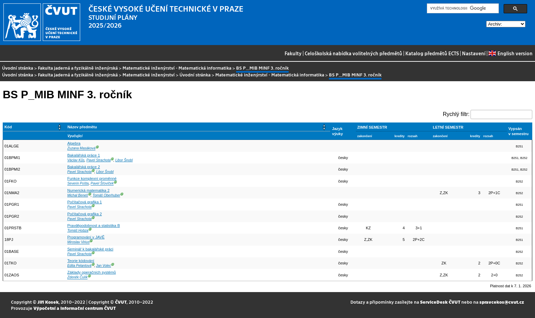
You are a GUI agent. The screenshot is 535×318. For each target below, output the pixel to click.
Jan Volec (103, 266)
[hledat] (462, 8)
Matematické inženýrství (148, 74)
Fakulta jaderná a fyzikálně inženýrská (78, 67)
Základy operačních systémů (91, 272)
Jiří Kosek (48, 301)
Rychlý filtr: (456, 114)
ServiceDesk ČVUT (440, 301)
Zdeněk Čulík (77, 277)
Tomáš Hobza (77, 230)
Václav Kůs (75, 160)
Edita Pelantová (79, 266)
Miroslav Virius (78, 242)
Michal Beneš (77, 195)
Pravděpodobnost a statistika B (93, 225)
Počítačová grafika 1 (84, 202)
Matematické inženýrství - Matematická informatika (176, 67)
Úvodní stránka (17, 67)
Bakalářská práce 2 (83, 167)
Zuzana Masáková (81, 148)
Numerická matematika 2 (88, 190)
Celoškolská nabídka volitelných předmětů (353, 53)
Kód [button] (8, 127)
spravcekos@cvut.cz (501, 301)
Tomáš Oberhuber (106, 195)
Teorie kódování (80, 261)
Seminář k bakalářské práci (90, 249)
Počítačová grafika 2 (84, 214)
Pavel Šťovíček (102, 184)
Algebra (74, 143)
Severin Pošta (78, 184)
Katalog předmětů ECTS (432, 53)
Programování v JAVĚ (85, 237)
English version (510, 53)
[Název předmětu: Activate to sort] (198, 127)
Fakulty (293, 53)
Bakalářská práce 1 (83, 155)
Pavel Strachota (98, 160)
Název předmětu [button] (82, 127)
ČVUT (121, 301)
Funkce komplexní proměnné (91, 178)
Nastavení (474, 53)
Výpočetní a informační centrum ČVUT (74, 307)
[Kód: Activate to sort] (34, 127)
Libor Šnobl (124, 160)
